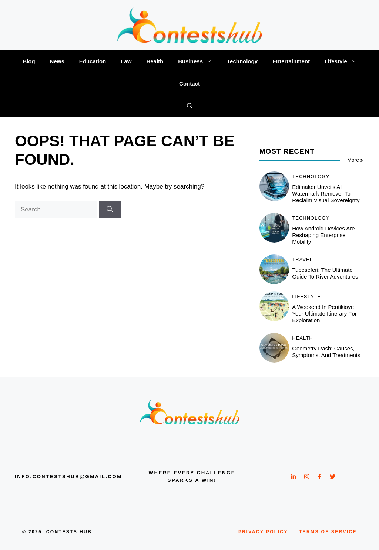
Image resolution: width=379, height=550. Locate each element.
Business (198, 61)
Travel (302, 259)
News (57, 61)
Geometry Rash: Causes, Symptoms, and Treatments (326, 351)
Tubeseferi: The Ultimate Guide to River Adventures (325, 273)
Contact (189, 83)
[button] (190, 106)
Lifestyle (344, 61)
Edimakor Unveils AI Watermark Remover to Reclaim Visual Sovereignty (325, 193)
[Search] (110, 210)
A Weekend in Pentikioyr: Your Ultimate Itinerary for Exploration (324, 313)
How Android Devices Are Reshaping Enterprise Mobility (323, 235)
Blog (29, 61)
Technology (242, 61)
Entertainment (291, 61)
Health (154, 61)
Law (126, 61)
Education (92, 61)
